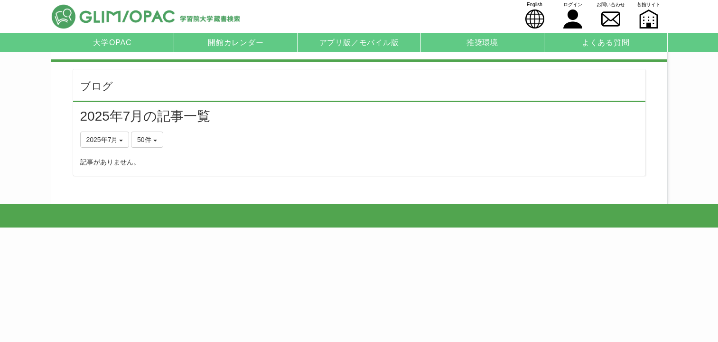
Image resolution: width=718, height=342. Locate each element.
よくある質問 (606, 42)
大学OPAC (112, 42)
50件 (147, 139)
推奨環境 (482, 42)
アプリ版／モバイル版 (359, 42)
